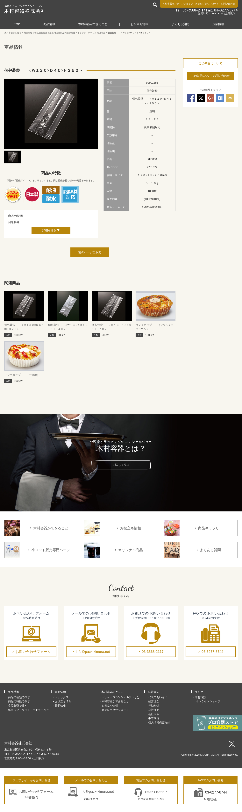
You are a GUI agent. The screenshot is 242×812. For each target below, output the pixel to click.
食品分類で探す (17, 705)
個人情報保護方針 (159, 722)
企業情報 (218, 24)
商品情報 (49, 24)
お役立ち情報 (139, 24)
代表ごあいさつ (157, 697)
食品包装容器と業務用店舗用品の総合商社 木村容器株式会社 (24, 9)
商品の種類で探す (19, 697)
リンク (199, 692)
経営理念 (153, 701)
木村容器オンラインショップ (178, 3)
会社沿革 (153, 714)
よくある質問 (180, 24)
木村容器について (113, 692)
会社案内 (154, 692)
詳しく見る (122, 465)
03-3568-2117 (153, 652)
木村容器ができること (92, 24)
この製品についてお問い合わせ (210, 75)
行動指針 (153, 705)
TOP (17, 24)
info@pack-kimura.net (93, 652)
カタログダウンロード (207, 3)
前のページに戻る (90, 252)
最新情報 (60, 692)
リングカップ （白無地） (22, 374)
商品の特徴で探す (19, 701)
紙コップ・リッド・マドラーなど (28, 709)
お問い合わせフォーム (33, 652)
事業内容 (153, 718)
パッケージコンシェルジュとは (121, 697)
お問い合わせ (228, 3)
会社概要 (153, 709)
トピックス (61, 697)
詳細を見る (49, 230)
